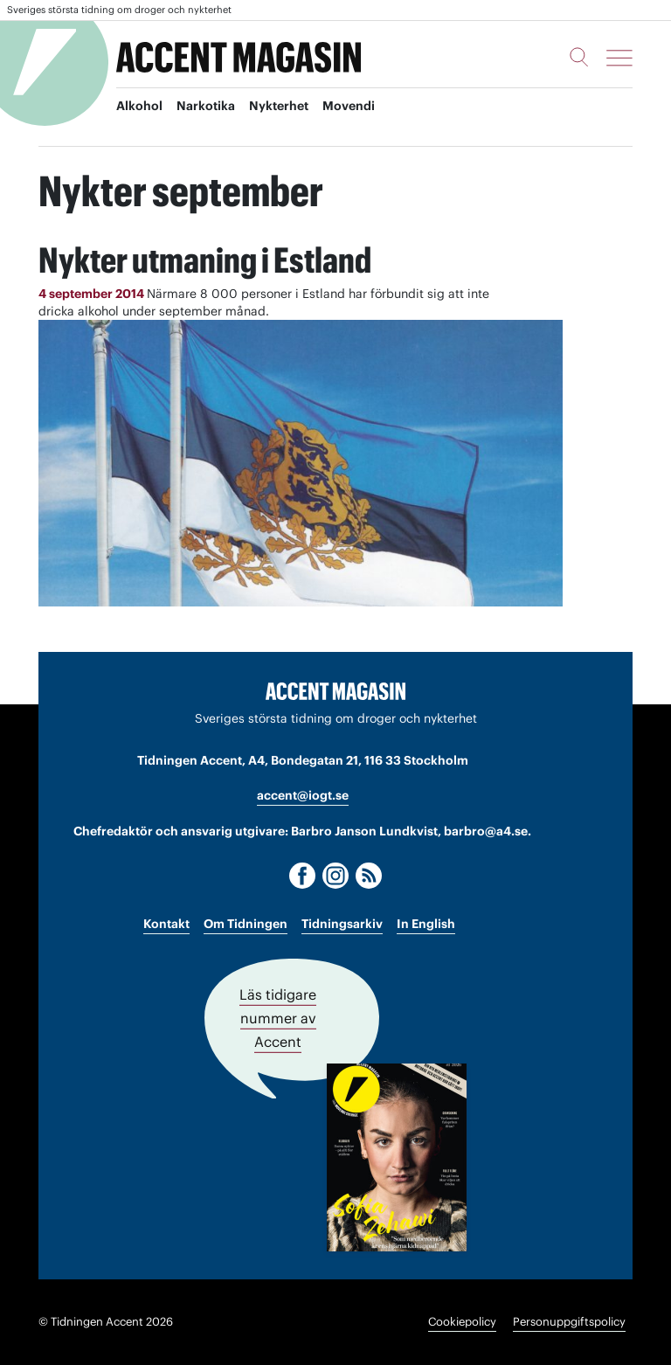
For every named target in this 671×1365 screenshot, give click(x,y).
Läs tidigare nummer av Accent (277, 1018)
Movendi (348, 106)
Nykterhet (278, 106)
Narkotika (205, 106)
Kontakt (166, 924)
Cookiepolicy (462, 1321)
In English (426, 924)
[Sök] (579, 57)
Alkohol (139, 106)
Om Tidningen (245, 924)
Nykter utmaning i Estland (204, 260)
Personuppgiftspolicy (569, 1321)
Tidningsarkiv (342, 924)
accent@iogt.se (303, 795)
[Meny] (619, 58)
